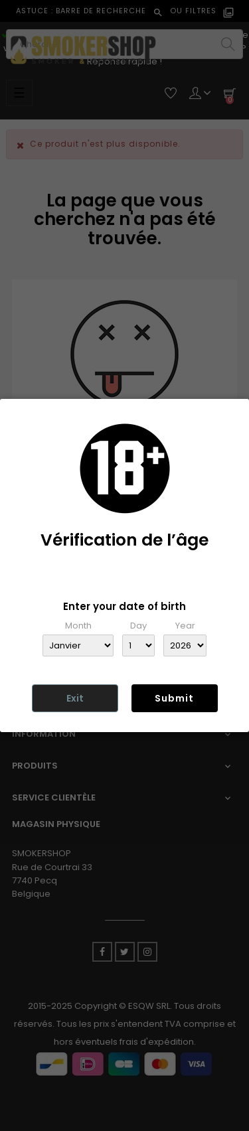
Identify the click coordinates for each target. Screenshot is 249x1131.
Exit (75, 698)
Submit (174, 698)
